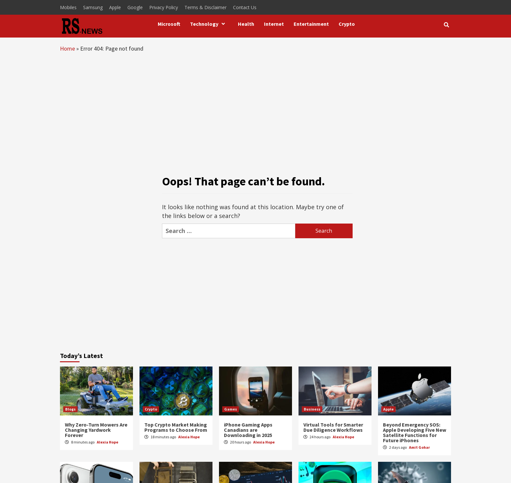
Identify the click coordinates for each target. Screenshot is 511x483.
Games (230, 409)
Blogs (70, 409)
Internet (274, 24)
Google (135, 7)
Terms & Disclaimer (205, 7)
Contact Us (244, 7)
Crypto (347, 24)
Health (246, 24)
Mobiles (68, 7)
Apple (115, 7)
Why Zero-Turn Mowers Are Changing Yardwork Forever (96, 429)
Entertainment (311, 24)
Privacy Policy (163, 7)
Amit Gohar (419, 447)
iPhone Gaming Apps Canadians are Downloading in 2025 (248, 429)
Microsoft (169, 24)
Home (67, 48)
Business (312, 409)
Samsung (93, 7)
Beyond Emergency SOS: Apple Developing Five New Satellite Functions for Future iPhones (414, 432)
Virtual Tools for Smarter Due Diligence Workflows (333, 427)
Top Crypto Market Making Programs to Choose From (175, 427)
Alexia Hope (107, 442)
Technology (209, 24)
